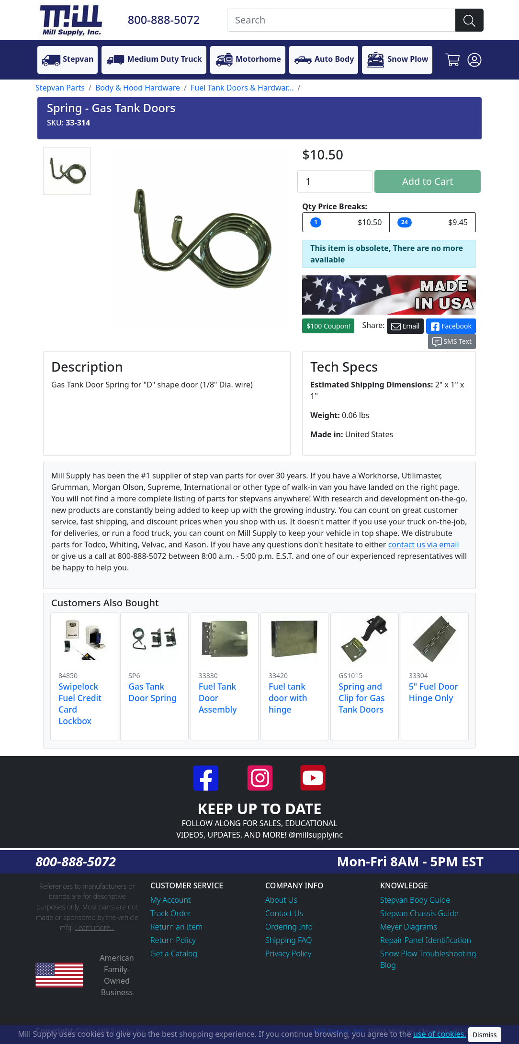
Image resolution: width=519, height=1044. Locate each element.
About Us (281, 900)
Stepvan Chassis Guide (419, 913)
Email (405, 326)
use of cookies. (439, 1034)
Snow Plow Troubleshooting (428, 953)
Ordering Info (289, 926)
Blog (388, 965)
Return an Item (176, 926)
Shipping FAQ (288, 940)
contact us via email (423, 544)
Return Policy (173, 940)
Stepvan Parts (60, 87)
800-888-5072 (164, 19)
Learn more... (94, 927)
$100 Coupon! (328, 325)
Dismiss (485, 1034)
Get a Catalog (173, 953)
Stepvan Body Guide (415, 900)
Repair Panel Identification (425, 940)
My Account (170, 900)
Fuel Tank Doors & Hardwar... (242, 87)
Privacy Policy (288, 953)
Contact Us (284, 913)
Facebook (451, 326)
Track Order (170, 913)
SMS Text (452, 342)
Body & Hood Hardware (137, 87)
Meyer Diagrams (408, 926)
